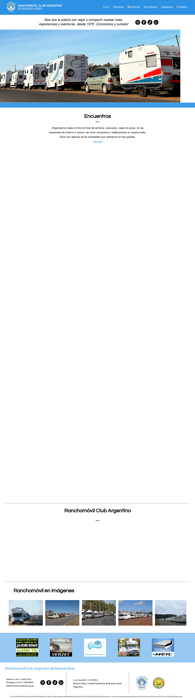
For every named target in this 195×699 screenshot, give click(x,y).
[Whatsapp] (156, 22)
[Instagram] (137, 22)
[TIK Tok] (149, 22)
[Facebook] (143, 22)
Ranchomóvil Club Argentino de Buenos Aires (39, 668)
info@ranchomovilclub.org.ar (20, 685)
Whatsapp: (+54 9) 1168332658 (19, 682)
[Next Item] (176, 65)
